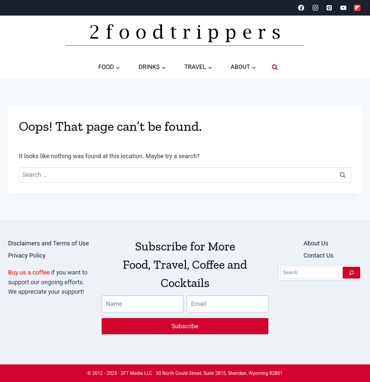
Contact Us (318, 255)
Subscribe (185, 326)
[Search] (351, 273)
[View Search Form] (275, 67)
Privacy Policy (27, 255)
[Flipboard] (357, 8)
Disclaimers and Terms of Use (48, 243)
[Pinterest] (329, 8)
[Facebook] (301, 8)
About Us (315, 243)
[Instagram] (315, 8)
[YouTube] (343, 8)
